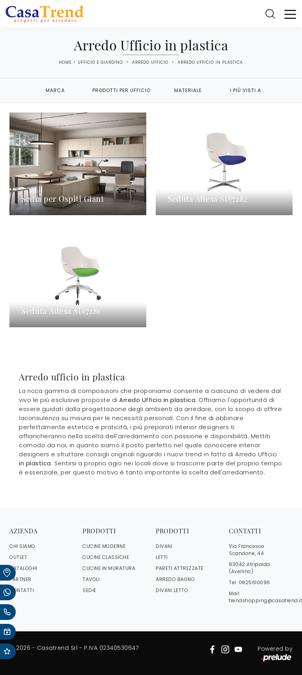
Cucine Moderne (104, 546)
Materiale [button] (188, 90)
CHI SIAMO (22, 546)
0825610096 (254, 582)
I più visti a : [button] (247, 90)
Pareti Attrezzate (180, 568)
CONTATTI (21, 590)
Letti (162, 557)
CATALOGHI (23, 568)
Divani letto (172, 590)
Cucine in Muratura (109, 568)
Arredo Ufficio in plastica (210, 62)
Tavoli (91, 579)
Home (65, 62)
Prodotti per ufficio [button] (121, 90)
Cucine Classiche (106, 557)
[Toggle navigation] (290, 14)
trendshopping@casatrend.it (265, 600)
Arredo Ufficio (150, 62)
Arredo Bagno (175, 579)
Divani (164, 546)
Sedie (89, 590)
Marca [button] (55, 90)
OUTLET (18, 557)
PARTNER (20, 579)
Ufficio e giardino (100, 62)
